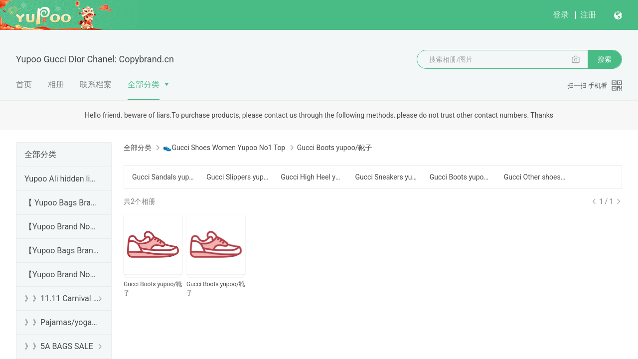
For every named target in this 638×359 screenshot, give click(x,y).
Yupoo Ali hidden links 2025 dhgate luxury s (61, 178)
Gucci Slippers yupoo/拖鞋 (237, 177)
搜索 (605, 59)
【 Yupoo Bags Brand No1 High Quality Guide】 (61, 202)
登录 (561, 14)
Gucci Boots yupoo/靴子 (461, 177)
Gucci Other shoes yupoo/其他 (535, 177)
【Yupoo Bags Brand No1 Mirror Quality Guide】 (61, 250)
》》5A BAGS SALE (58, 346)
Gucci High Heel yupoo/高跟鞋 (312, 177)
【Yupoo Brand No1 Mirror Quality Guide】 (61, 274)
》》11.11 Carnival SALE (61, 298)
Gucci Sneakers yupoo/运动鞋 (386, 177)
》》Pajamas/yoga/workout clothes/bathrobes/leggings (61, 322)
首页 (24, 84)
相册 (56, 84)
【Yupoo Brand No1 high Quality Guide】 (61, 226)
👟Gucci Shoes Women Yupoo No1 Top (224, 148)
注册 (588, 14)
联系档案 (96, 84)
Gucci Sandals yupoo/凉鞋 (163, 177)
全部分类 (144, 84)
